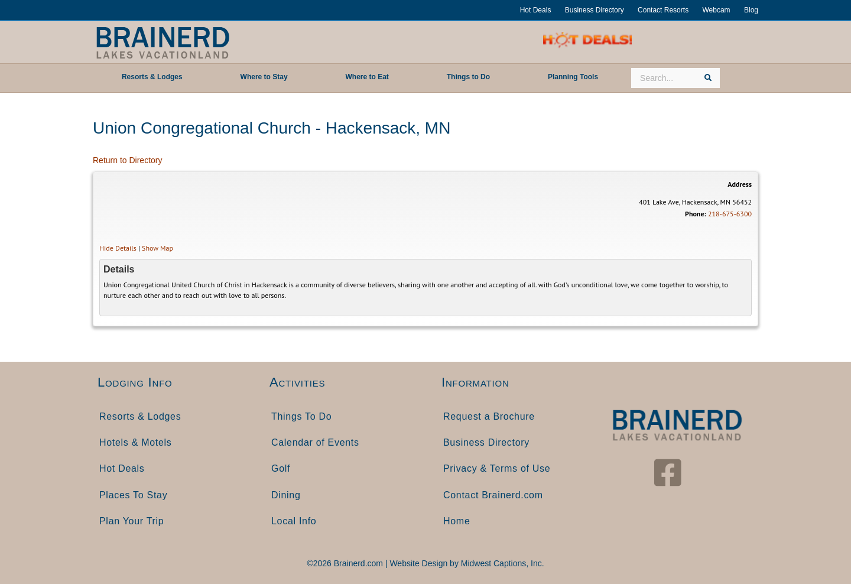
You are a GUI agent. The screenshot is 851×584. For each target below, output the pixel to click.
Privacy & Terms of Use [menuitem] (496, 468)
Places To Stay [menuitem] (133, 495)
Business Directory (594, 10)
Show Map (157, 248)
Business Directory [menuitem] (486, 442)
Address (739, 184)
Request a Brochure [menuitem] (489, 416)
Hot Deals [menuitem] (122, 468)
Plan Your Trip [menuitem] (131, 521)
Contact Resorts (663, 10)
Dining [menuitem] (286, 495)
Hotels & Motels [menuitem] (135, 442)
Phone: (695, 213)
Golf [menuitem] (280, 468)
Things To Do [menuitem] (301, 416)
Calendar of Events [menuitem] (315, 442)
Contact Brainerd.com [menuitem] (493, 495)
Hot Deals (535, 10)
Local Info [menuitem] (293, 521)
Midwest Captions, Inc (501, 563)
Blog (751, 10)
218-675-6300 (730, 213)
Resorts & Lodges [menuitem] (140, 416)
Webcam (716, 10)
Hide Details (118, 248)
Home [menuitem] (456, 521)
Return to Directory (127, 160)
